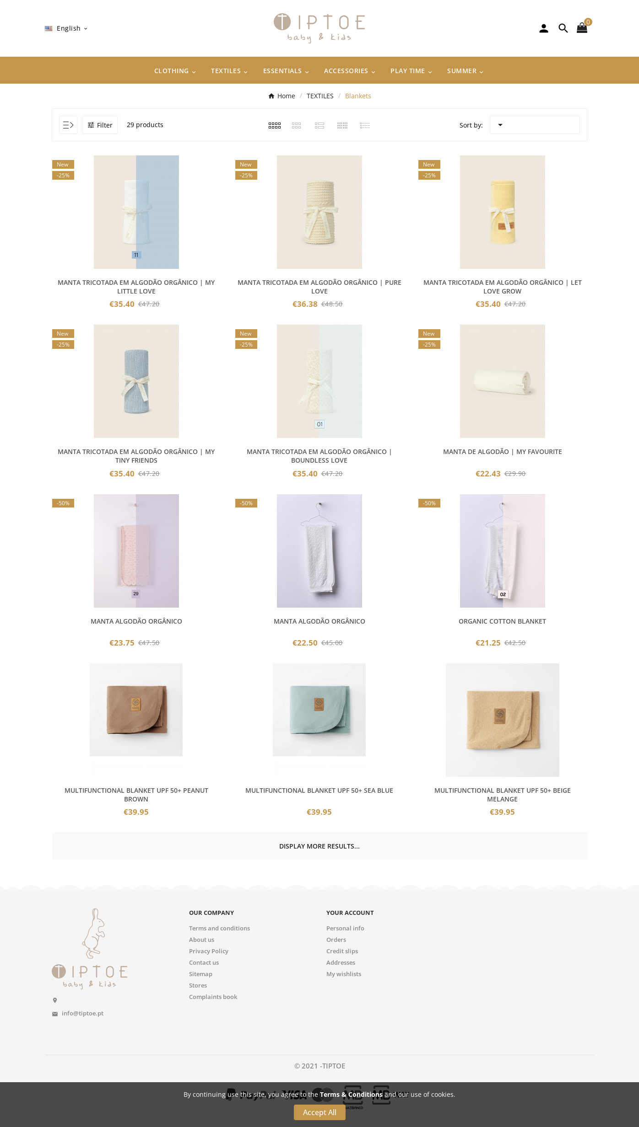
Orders (336, 939)
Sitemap (200, 974)
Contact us (204, 962)
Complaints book (213, 997)
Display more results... (319, 846)
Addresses (340, 962)
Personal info (345, 928)
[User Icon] (543, 28)
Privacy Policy (208, 951)
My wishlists (343, 974)
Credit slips (342, 951)
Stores (198, 985)
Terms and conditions (219, 928)
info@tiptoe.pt (82, 1013)
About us (201, 939)
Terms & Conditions (351, 1094)
